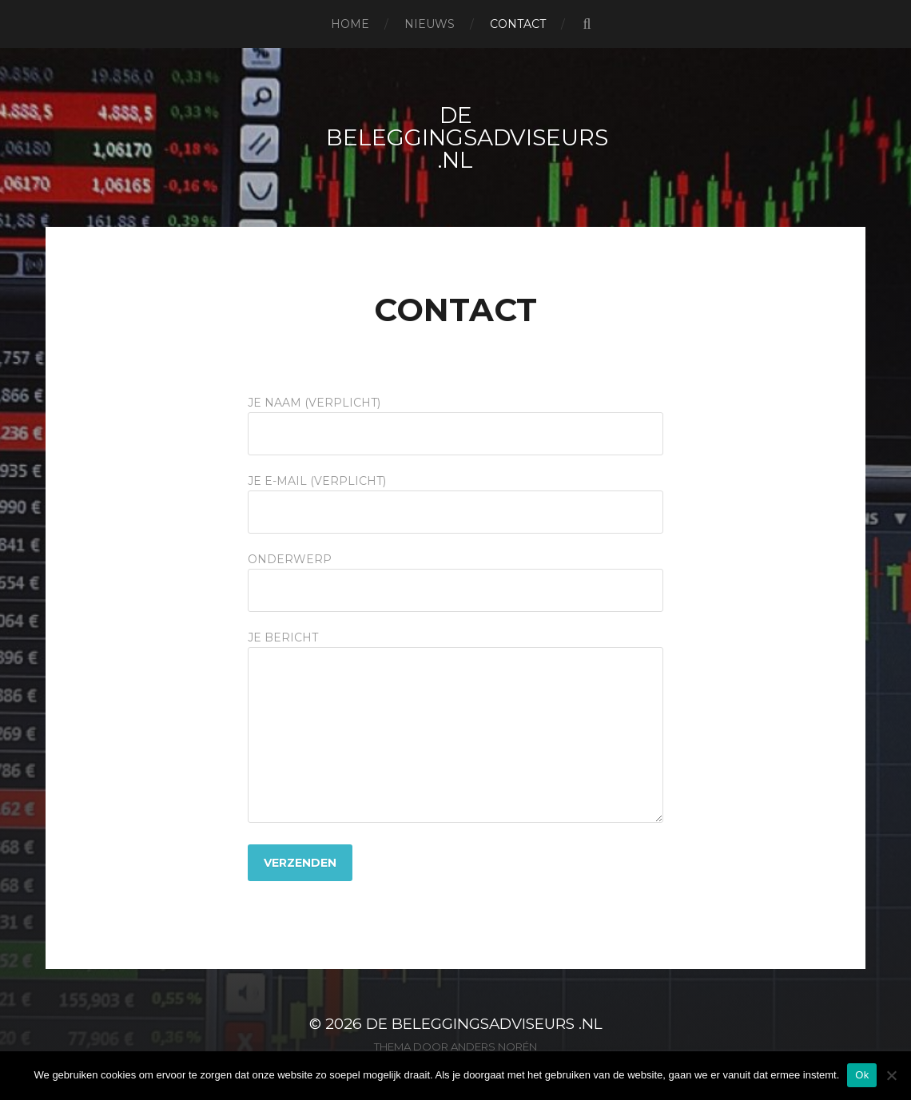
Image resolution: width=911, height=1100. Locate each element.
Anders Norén (494, 1046)
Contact (518, 24)
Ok (862, 1075)
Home (350, 24)
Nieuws (429, 24)
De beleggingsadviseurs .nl (467, 137)
